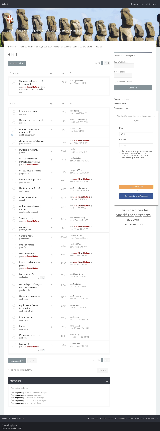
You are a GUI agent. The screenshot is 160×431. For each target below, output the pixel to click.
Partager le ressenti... (28, 149)
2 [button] (105, 63)
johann (76, 325)
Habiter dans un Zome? (29, 188)
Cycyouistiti (26, 229)
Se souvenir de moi (123, 81)
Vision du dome (26, 218)
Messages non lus (121, 108)
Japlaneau (77, 80)
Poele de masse (26, 244)
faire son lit (24, 343)
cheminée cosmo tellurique (31, 140)
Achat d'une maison (28, 197)
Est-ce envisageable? (29, 111)
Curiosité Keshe (26, 235)
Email (121, 128)
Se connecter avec (136, 196)
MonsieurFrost (27, 311)
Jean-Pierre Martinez (30, 87)
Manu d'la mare (79, 119)
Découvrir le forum (121, 99)
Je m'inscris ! (136, 187)
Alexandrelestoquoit (30, 212)
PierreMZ (76, 235)
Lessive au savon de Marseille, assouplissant (29, 160)
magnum (26, 320)
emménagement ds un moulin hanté (29, 130)
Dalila (24, 337)
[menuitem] (5, 4)
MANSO (76, 244)
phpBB (14, 425)
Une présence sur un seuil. (31, 119)
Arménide (23, 226)
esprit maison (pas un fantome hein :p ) (29, 307)
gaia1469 (25, 173)
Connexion (118, 55)
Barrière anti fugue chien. (30, 179)
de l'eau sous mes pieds (30, 170)
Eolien (22, 326)
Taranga (25, 191)
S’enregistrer (130, 55)
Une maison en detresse (30, 296)
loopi (75, 317)
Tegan (24, 114)
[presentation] (138, 172)
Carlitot (76, 158)
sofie (24, 247)
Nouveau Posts (120, 103)
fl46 (23, 152)
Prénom (122, 139)
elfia (24, 122)
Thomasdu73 (78, 217)
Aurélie (76, 343)
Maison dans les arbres (29, 334)
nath (24, 200)
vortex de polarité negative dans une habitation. (31, 286)
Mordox (25, 299)
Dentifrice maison (27, 253)
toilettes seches (26, 317)
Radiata (25, 277)
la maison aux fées (27, 274)
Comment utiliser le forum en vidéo (28, 82)
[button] (108, 63)
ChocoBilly (26, 238)
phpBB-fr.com (16, 428)
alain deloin (26, 290)
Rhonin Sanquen (28, 135)
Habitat (12, 54)
